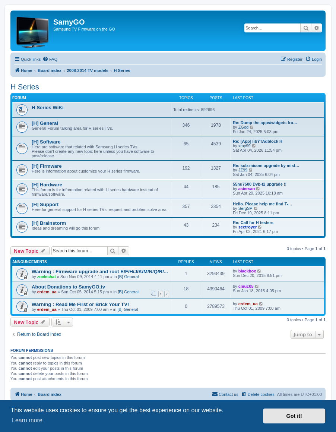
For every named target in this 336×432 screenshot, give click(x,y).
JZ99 (242, 170)
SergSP (245, 208)
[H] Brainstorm (49, 223)
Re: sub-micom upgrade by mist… (266, 165)
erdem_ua (47, 292)
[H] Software (46, 142)
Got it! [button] (294, 416)
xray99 (244, 146)
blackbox (247, 271)
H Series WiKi (48, 107)
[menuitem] (49, 59)
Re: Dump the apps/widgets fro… (265, 122)
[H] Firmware (47, 166)
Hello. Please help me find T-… (262, 204)
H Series (24, 87)
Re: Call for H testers (253, 222)
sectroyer (247, 227)
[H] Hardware (47, 184)
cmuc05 (246, 286)
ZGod (243, 127)
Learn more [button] (27, 420)
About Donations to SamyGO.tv (68, 287)
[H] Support (45, 204)
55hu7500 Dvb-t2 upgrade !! (259, 184)
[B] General (128, 276)
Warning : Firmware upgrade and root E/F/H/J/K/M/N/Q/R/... (100, 271)
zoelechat (46, 276)
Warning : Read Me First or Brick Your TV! (80, 304)
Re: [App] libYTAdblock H (257, 141)
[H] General (45, 123)
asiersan (246, 188)
